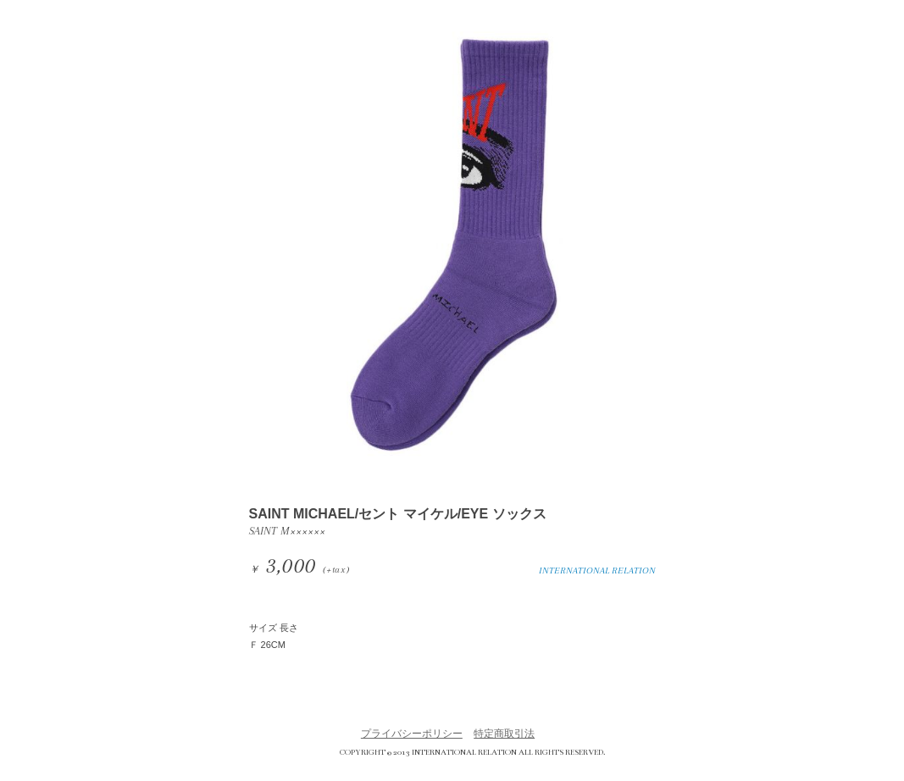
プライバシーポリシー (412, 733)
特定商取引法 (504, 733)
